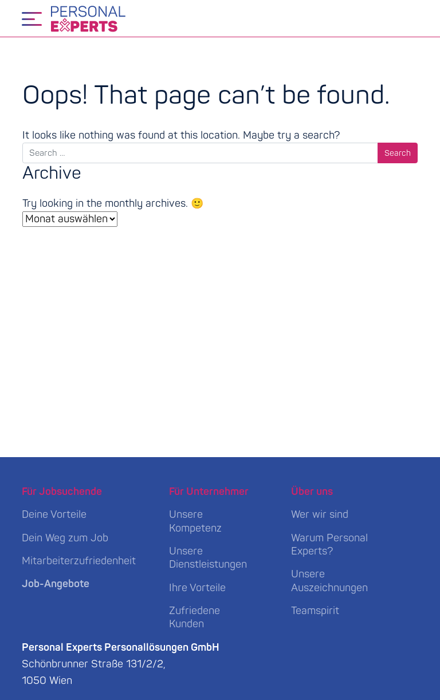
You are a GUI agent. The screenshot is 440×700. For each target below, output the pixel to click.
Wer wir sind (319, 514)
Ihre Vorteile (197, 588)
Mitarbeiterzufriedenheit (79, 561)
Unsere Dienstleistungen (208, 558)
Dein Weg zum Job (65, 538)
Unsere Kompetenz (195, 521)
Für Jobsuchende (62, 491)
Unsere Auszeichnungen (329, 581)
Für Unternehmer (209, 491)
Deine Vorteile (54, 514)
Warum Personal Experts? (329, 545)
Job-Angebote (55, 584)
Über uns (312, 491)
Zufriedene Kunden (194, 617)
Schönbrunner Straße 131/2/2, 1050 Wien (120, 664)
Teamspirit (315, 611)
